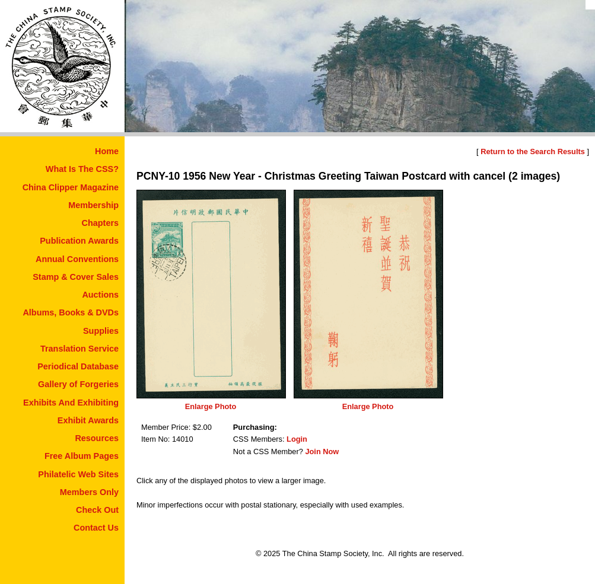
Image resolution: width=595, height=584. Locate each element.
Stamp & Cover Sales (76, 277)
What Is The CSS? (82, 169)
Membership (93, 205)
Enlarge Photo (211, 406)
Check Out (97, 510)
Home (107, 151)
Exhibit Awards (88, 420)
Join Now (322, 451)
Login (297, 439)
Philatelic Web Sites (78, 474)
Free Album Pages (81, 456)
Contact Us (96, 527)
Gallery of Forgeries (78, 384)
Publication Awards (79, 240)
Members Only (89, 492)
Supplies (101, 331)
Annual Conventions (77, 259)
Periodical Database (78, 366)
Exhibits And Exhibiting (71, 402)
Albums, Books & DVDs (71, 312)
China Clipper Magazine (71, 187)
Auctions (100, 294)
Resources (97, 438)
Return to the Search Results (533, 151)
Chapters (100, 223)
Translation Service (79, 348)
